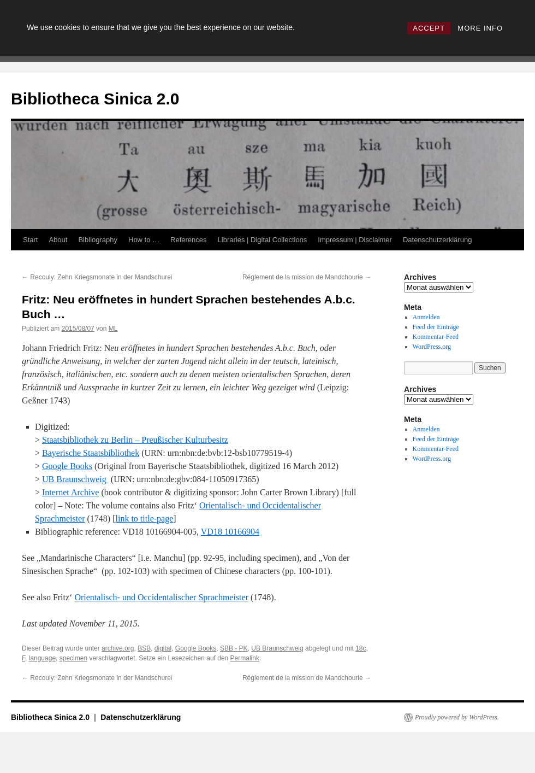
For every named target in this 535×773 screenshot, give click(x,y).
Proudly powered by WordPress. (457, 717)
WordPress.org (432, 346)
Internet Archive (70, 492)
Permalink (244, 658)
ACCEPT (429, 28)
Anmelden (426, 317)
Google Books (67, 466)
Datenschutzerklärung (437, 240)
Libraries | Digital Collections (262, 240)
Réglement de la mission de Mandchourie (306, 277)
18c (360, 648)
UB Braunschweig (75, 479)
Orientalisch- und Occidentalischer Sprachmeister (161, 597)
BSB (144, 648)
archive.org (118, 648)
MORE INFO (480, 28)
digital (162, 648)
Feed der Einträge (436, 327)
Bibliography (97, 240)
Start (30, 240)
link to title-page (145, 518)
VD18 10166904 (230, 531)
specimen (73, 658)
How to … (143, 240)
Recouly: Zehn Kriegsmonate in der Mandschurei (97, 277)
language (42, 658)
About (58, 240)
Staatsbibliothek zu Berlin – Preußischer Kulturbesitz (135, 439)
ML (113, 328)
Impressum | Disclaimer (355, 240)
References (188, 240)
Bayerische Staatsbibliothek (90, 453)
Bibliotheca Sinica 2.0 (95, 99)
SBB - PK (234, 648)
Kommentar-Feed (436, 337)
